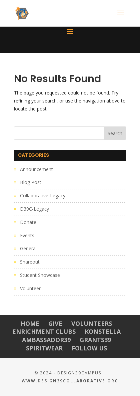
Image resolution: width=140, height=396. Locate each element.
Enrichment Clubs (44, 331)
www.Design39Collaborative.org (70, 381)
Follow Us (89, 348)
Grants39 (95, 340)
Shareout (30, 262)
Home (30, 323)
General (28, 248)
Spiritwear (44, 348)
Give (55, 323)
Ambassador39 (46, 340)
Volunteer (30, 288)
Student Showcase (40, 275)
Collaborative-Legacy (42, 195)
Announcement (36, 169)
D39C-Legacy (34, 209)
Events (27, 235)
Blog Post (30, 182)
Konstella (103, 331)
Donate (28, 222)
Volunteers (91, 323)
